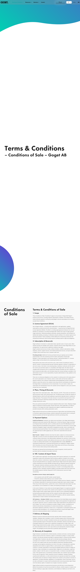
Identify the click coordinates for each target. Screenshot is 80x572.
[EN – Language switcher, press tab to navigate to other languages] (75, 2)
